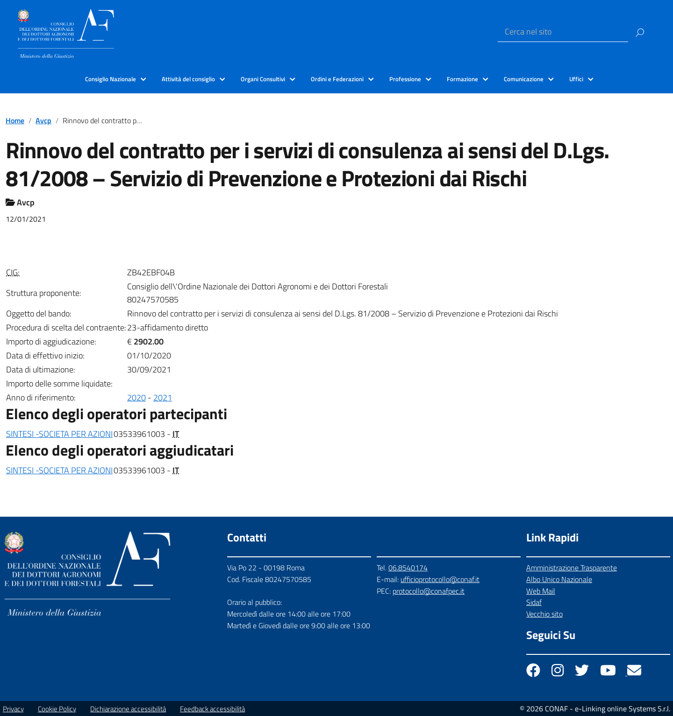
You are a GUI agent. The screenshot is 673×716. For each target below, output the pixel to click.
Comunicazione (524, 79)
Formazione (462, 79)
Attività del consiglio (188, 79)
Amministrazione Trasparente (571, 567)
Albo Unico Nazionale (559, 579)
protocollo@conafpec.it (429, 591)
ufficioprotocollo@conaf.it (440, 579)
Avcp (43, 120)
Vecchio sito (544, 613)
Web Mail (540, 591)
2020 (136, 397)
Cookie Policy (57, 708)
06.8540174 (408, 567)
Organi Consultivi (263, 79)
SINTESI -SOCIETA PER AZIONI (59, 434)
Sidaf (534, 602)
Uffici (576, 79)
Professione (405, 79)
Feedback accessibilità (212, 708)
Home (15, 120)
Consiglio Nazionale (110, 79)
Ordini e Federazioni (337, 79)
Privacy (13, 708)
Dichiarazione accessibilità (128, 708)
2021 (162, 397)
